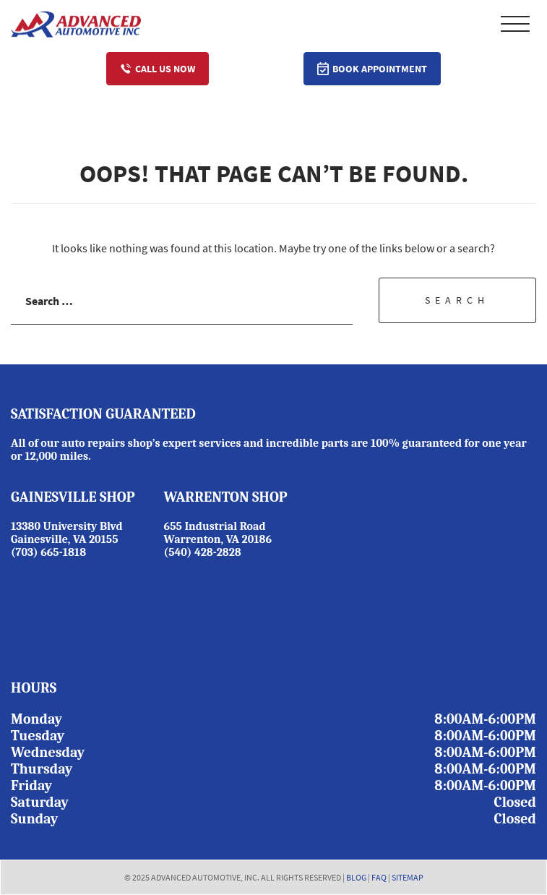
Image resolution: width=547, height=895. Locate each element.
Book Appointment (372, 68)
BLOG (356, 877)
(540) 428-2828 (202, 552)
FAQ (379, 877)
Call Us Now (157, 68)
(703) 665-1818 (48, 552)
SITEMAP (407, 877)
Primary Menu (515, 24)
